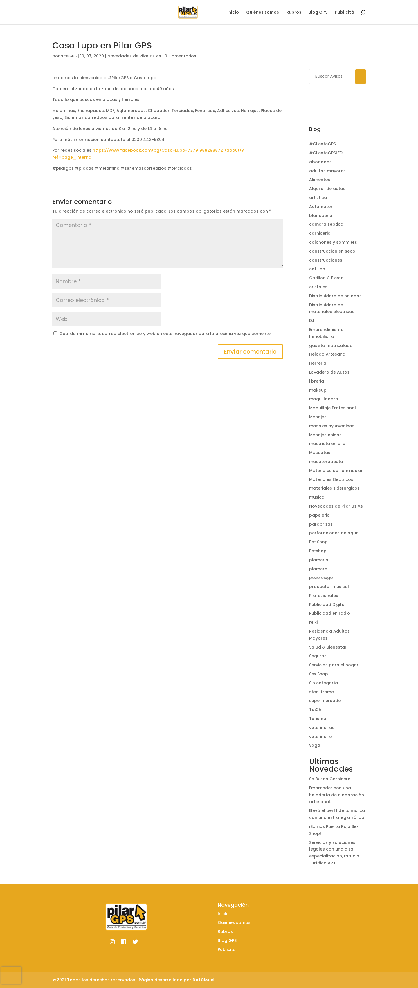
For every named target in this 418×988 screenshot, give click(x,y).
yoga (314, 745)
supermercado (325, 700)
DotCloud (203, 980)
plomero (318, 569)
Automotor (321, 206)
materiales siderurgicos (334, 488)
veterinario (320, 736)
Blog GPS (318, 12)
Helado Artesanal (328, 354)
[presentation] (11, 975)
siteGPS (69, 56)
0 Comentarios (180, 56)
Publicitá (344, 12)
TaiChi (315, 709)
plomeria (318, 560)
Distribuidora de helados (335, 296)
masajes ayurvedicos (331, 426)
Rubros (293, 12)
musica (317, 497)
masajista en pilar (328, 443)
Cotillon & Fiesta (326, 278)
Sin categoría (323, 683)
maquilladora (323, 399)
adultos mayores (327, 171)
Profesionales (323, 595)
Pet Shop (318, 542)
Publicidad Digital (327, 604)
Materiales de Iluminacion (336, 470)
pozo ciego (321, 577)
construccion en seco (332, 251)
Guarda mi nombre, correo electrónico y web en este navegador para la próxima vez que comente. (165, 333)
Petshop (318, 551)
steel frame (321, 692)
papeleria (319, 515)
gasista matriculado (331, 345)
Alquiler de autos (327, 188)
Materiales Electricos (331, 479)
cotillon (317, 269)
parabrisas (321, 524)
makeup (318, 390)
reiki (313, 622)
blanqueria (320, 215)
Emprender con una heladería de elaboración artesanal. (336, 795)
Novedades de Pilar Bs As (134, 56)
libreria (316, 381)
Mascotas (319, 452)
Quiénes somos (262, 12)
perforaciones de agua (334, 533)
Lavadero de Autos (329, 372)
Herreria (317, 363)
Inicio (233, 12)
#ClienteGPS (322, 144)
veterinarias (321, 727)
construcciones (325, 260)
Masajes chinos (325, 435)
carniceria (320, 233)
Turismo (317, 718)
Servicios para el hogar (333, 665)
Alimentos (319, 179)
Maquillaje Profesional (332, 408)
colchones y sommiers (333, 242)
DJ (311, 320)
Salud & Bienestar (328, 647)
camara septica (326, 224)
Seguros (318, 656)
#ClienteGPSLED (326, 153)
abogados (320, 162)
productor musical (329, 586)
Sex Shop (318, 674)
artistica (318, 197)
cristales (318, 287)
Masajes (318, 417)
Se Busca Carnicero (330, 779)
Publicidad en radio (329, 613)
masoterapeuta (326, 461)
